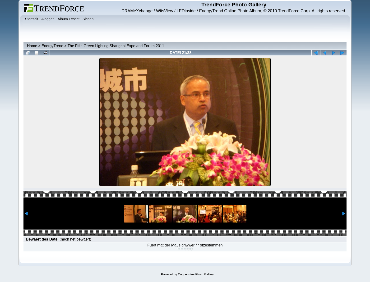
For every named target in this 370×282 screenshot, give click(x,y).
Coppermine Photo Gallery (196, 274)
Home (32, 46)
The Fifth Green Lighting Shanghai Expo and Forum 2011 (116, 46)
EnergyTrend (52, 46)
